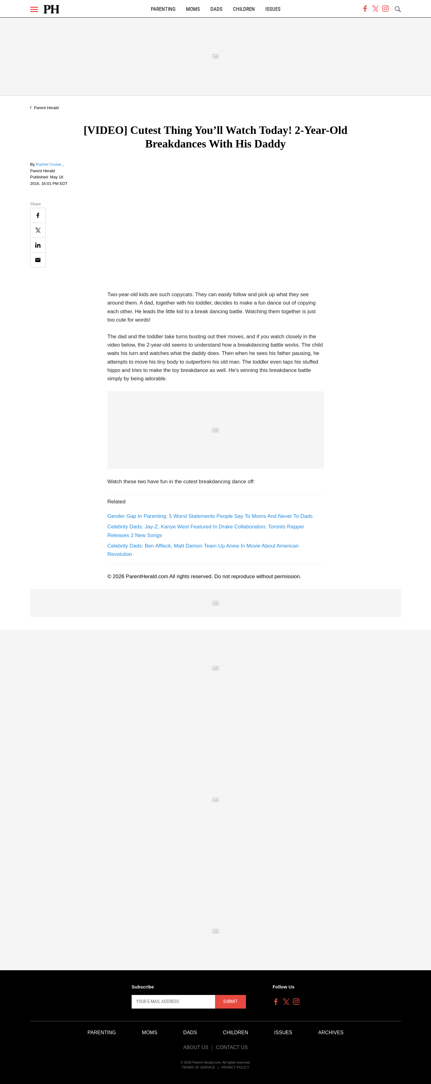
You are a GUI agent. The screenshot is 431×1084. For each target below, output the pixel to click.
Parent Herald (46, 107)
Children (244, 9)
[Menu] (34, 9)
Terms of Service (198, 1067)
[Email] (38, 259)
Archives (331, 1032)
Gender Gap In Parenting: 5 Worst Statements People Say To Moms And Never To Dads (210, 516)
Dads (216, 9)
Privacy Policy (235, 1067)
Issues (273, 9)
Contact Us (232, 1047)
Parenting (163, 9)
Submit (230, 1001)
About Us (196, 1047)
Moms (193, 9)
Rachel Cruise (49, 164)
